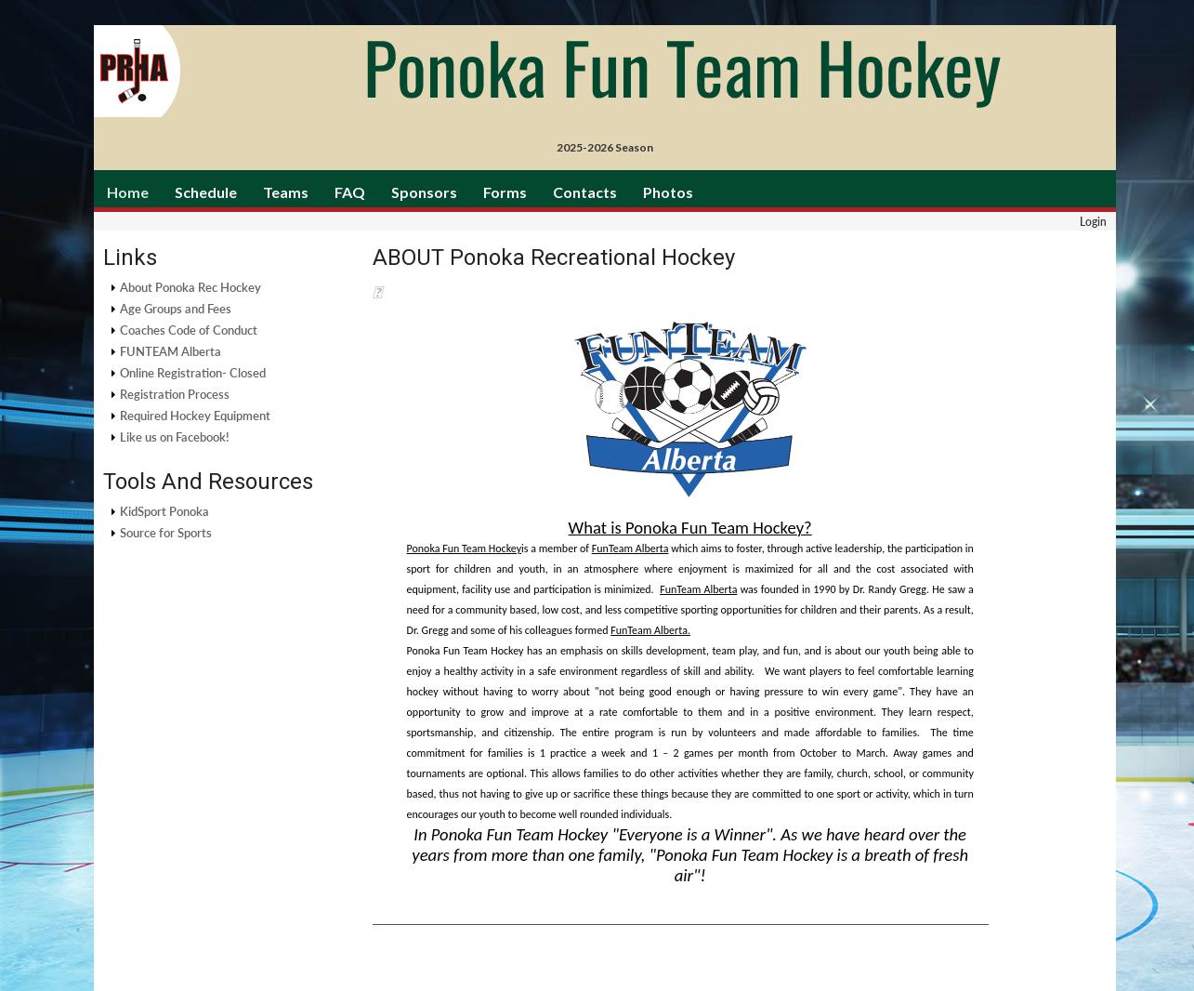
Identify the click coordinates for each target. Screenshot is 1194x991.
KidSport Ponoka (164, 511)
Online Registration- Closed (193, 372)
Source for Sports (166, 532)
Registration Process (175, 394)
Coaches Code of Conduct (188, 330)
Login (1093, 222)
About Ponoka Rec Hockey (190, 287)
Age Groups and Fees (175, 308)
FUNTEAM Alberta (170, 351)
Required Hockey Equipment (195, 415)
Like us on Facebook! (175, 436)
